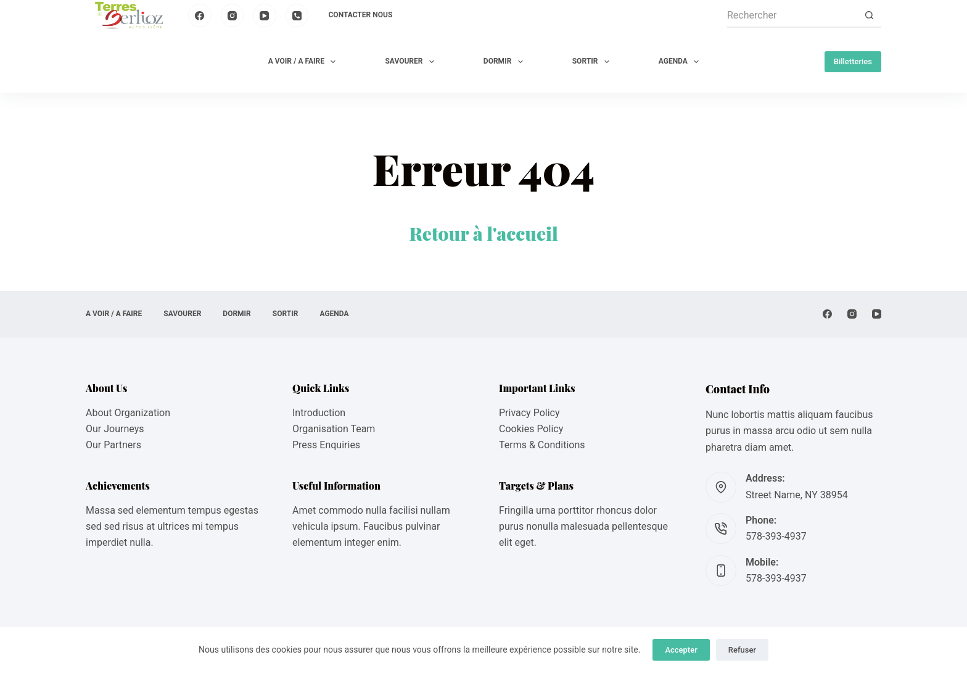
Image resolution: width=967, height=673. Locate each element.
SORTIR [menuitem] (593, 61)
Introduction (318, 413)
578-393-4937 (776, 536)
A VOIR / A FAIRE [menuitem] (304, 61)
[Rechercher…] (792, 15)
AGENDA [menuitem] (681, 61)
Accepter (681, 649)
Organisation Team (333, 429)
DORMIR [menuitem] (506, 61)
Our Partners (113, 445)
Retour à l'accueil (483, 233)
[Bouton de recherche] (869, 15)
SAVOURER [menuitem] (411, 61)
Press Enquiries (326, 445)
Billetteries (853, 61)
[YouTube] (264, 15)
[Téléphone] (297, 15)
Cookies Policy (531, 429)
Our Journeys (115, 429)
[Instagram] (232, 15)
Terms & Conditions (542, 445)
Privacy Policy (529, 413)
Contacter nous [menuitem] (361, 14)
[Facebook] (200, 15)
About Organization (128, 413)
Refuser (742, 649)
